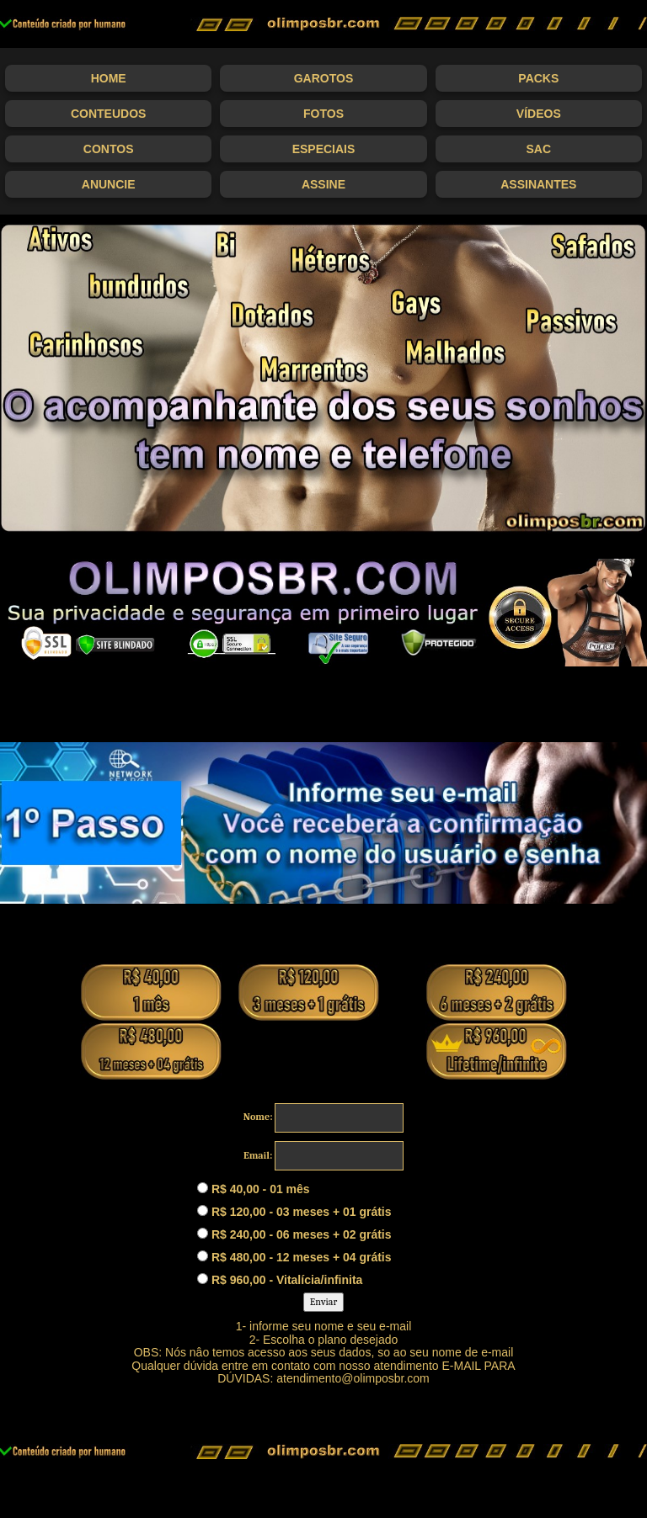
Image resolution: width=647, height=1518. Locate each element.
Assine (323, 184)
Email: (258, 1155)
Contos (108, 149)
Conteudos (108, 113)
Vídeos (538, 113)
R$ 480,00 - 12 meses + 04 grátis (294, 1257)
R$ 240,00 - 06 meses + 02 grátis (294, 1234)
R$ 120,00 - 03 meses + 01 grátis (294, 1211)
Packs (538, 78)
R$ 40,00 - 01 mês (253, 1189)
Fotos (323, 113)
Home (108, 78)
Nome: (258, 1117)
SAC (539, 149)
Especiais (324, 149)
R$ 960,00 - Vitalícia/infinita (279, 1280)
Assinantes (538, 184)
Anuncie (109, 184)
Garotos (324, 78)
